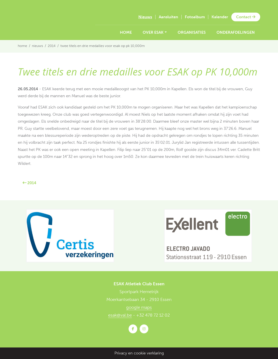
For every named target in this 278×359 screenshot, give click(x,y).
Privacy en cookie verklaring (139, 353)
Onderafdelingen (236, 32)
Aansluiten (168, 17)
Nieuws (145, 17)
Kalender (220, 17)
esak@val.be (120, 315)
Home (126, 32)
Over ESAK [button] (153, 32)
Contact (245, 17)
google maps (139, 307)
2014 (52, 46)
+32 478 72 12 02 (153, 315)
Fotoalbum (195, 17)
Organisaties (192, 32)
